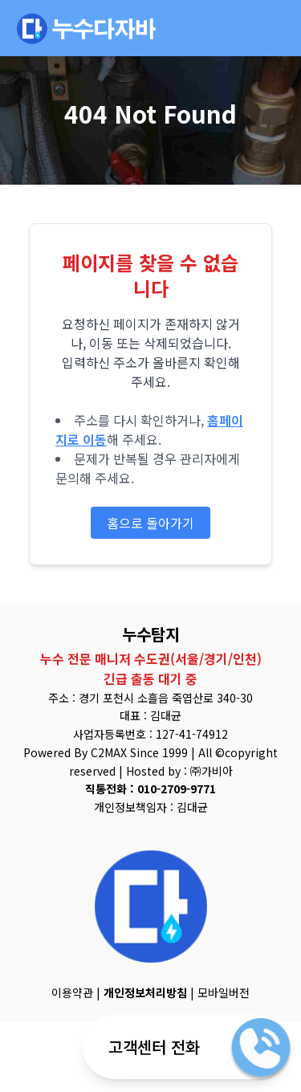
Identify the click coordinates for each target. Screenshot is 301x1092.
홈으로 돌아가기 (150, 522)
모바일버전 (223, 992)
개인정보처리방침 (145, 992)
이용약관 (72, 992)
